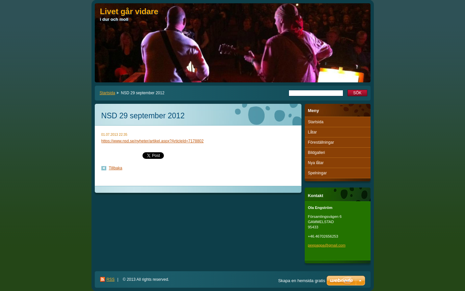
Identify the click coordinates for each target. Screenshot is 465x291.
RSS (111, 279)
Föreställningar (321, 142)
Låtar (312, 132)
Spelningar (317, 173)
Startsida (107, 93)
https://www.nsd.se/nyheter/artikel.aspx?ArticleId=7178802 (152, 141)
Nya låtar (316, 162)
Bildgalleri (316, 152)
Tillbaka (115, 168)
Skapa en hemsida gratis (301, 280)
